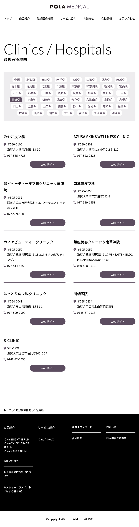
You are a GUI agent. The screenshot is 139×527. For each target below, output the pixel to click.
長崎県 (38, 116)
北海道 (30, 80)
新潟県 (108, 87)
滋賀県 (15, 102)
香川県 (77, 109)
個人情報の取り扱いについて (17, 472)
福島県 (105, 80)
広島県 (32, 109)
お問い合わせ (127, 20)
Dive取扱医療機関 (116, 434)
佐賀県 (23, 116)
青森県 (45, 80)
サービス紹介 (68, 20)
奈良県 (75, 102)
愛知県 (107, 94)
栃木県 (15, 87)
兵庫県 (60, 102)
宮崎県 (83, 116)
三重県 (122, 94)
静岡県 (92, 94)
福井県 (32, 94)
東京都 (75, 87)
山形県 (90, 80)
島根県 (123, 102)
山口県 (47, 109)
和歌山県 (92, 102)
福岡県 (122, 109)
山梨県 (47, 94)
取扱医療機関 (45, 20)
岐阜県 (77, 94)
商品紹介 (24, 20)
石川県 (17, 94)
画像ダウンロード (82, 422)
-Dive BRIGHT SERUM (16, 435)
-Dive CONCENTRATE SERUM (16, 442)
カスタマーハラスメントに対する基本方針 (17, 489)
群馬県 (30, 87)
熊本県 (53, 116)
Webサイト (48, 168)
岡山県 (17, 109)
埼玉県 (45, 87)
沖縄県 (116, 116)
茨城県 (120, 80)
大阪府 (45, 102)
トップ (8, 20)
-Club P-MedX (46, 435)
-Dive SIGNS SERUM (15, 448)
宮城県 (75, 80)
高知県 (107, 109)
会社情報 (106, 20)
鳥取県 (108, 102)
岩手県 (60, 80)
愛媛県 (92, 109)
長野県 (62, 94)
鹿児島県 (99, 116)
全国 (17, 80)
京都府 (30, 102)
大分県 (68, 116)
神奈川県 (92, 87)
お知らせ (88, 20)
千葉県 (60, 87)
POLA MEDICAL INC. (80, 519)
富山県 (123, 87)
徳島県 (62, 109)
